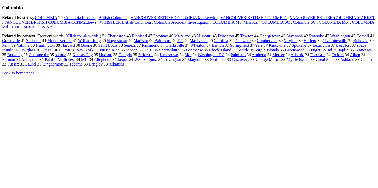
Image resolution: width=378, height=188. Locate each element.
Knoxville (277, 45)
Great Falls (325, 59)
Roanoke (316, 36)
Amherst (259, 54)
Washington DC (211, 54)
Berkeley (15, 54)
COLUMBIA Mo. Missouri (236, 22)
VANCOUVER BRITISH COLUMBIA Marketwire (174, 17)
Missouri (204, 36)
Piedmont (218, 59)
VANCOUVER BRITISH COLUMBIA (253, 17)
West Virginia (145, 59)
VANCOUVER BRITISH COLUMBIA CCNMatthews (50, 22)
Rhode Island (220, 50)
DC (180, 40)
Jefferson (145, 54)
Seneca (130, 45)
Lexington (321, 45)
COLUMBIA (46, 17)
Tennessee (363, 50)
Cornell (362, 36)
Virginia (290, 40)
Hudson (105, 54)
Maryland (182, 36)
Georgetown (270, 36)
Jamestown (169, 54)
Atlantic (297, 54)
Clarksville (175, 45)
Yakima (22, 45)
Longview (194, 50)
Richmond (150, 45)
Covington (172, 59)
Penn (6, 45)
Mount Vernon (59, 40)
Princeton (226, 36)
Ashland (347, 59)
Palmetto (238, 54)
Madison (141, 40)
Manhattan (198, 40)
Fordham (317, 54)
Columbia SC (304, 22)
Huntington (45, 45)
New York (84, 50)
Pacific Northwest (60, 59)
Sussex (13, 64)
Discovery (240, 59)
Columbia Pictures (80, 17)
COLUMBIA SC (276, 22)
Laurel (30, 64)
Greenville (11, 40)
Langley (95, 64)
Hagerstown (117, 40)
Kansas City (83, 54)
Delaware (243, 40)
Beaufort (343, 45)
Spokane (299, 45)
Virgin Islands (267, 50)
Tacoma (75, 64)
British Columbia (112, 17)
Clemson (367, 59)
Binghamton (52, 64)
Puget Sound (321, 50)
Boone (86, 45)
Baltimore (162, 40)
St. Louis (33, 40)
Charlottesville (335, 40)
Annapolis (29, 59)
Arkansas (116, 64)
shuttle (60, 54)
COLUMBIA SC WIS (30, 27)
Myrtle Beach (298, 59)
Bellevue (360, 40)
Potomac (160, 36)
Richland (139, 36)
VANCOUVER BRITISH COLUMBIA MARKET (332, 17)
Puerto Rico (109, 50)
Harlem (310, 40)
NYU (148, 50)
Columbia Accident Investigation (181, 22)
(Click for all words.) (83, 36)
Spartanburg (169, 50)
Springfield (239, 45)
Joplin (343, 50)
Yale (259, 45)
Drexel (47, 50)
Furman (8, 59)
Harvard (68, 45)
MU (84, 59)
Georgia (125, 54)
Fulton (64, 50)
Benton (218, 45)
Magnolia (195, 59)
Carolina (221, 40)
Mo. (188, 54)
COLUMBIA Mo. (334, 22)
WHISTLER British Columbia (125, 22)
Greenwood (294, 50)
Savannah (295, 36)
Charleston (116, 36)
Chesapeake (39, 54)
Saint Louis (108, 45)
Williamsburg (89, 40)
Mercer (278, 54)
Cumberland (267, 40)
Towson (246, 36)
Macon (131, 50)
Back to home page (18, 73)
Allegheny (103, 59)
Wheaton (197, 45)
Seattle (243, 50)
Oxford (338, 54)
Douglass (27, 50)
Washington (340, 36)
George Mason (267, 59)
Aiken (355, 54)
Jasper (123, 59)
